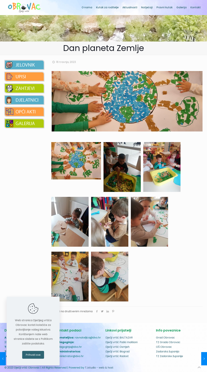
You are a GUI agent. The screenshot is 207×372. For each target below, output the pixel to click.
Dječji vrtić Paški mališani (121, 342)
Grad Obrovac (165, 337)
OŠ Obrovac (164, 347)
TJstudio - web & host (99, 368)
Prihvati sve (33, 355)
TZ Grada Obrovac (168, 342)
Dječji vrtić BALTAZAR (119, 337)
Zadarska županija (167, 351)
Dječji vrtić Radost (117, 356)
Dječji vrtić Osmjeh (117, 347)
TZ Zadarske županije (169, 356)
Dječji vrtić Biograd (117, 351)
